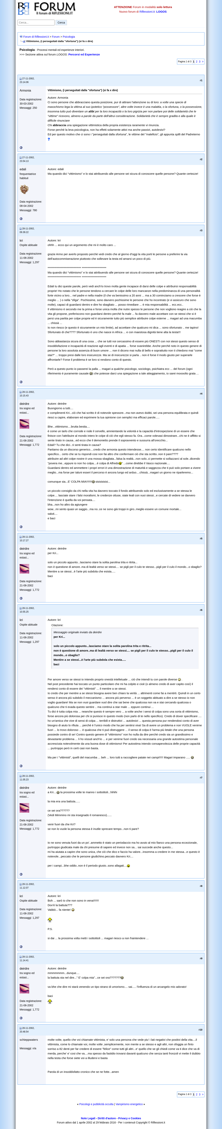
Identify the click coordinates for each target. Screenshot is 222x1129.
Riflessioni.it (147, 11)
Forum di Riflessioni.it (36, 36)
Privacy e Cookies (129, 1118)
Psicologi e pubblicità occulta (96, 1104)
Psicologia (69, 36)
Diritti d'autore (107, 1118)
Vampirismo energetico (129, 1104)
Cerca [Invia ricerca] (61, 22)
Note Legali (88, 1118)
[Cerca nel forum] (36, 22)
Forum (56, 36)
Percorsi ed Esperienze (84, 54)
